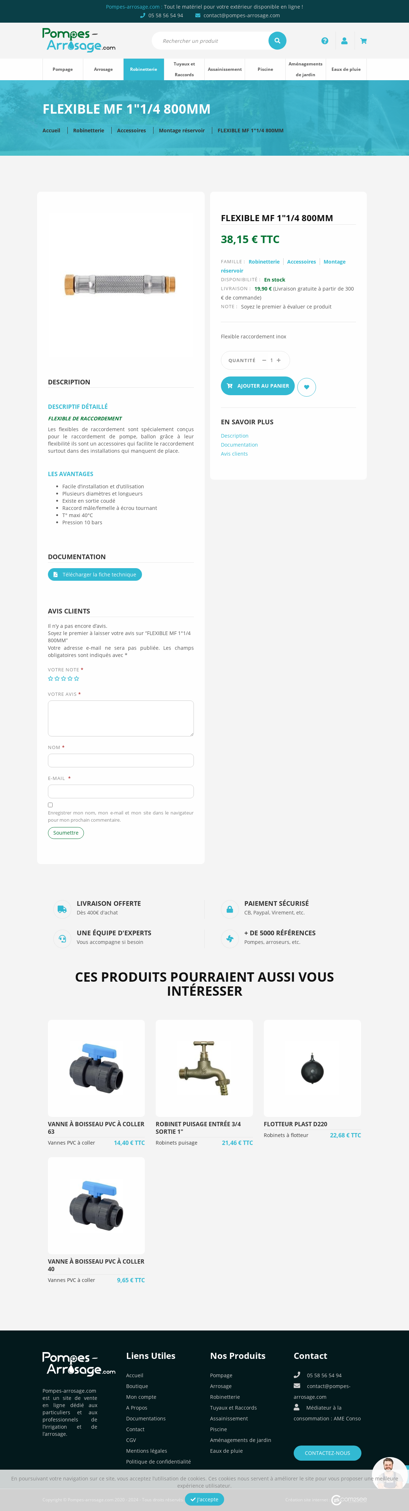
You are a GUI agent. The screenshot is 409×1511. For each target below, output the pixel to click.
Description (235, 432)
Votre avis (64, 694)
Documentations (146, 1418)
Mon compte (141, 1396)
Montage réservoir (182, 130)
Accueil (51, 130)
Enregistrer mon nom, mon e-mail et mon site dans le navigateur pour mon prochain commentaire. (121, 816)
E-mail (59, 778)
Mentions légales (146, 1450)
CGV (131, 1440)
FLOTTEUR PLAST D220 (295, 1124)
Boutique (137, 1386)
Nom (56, 747)
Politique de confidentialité (158, 1461)
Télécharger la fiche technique (95, 574)
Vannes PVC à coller (71, 1142)
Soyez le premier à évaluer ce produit (286, 306)
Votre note (66, 669)
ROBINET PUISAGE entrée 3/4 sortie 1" (198, 1128)
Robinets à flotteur (286, 1135)
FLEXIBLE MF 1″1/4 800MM (251, 130)
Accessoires (131, 130)
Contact (135, 1429)
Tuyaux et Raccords (184, 69)
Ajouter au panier (258, 384)
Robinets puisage (176, 1142)
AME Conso (347, 1418)
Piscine (265, 69)
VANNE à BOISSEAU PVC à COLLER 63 (96, 1128)
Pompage (63, 69)
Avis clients (234, 450)
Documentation (239, 441)
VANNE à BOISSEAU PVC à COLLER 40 (96, 1265)
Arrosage (103, 69)
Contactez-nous (327, 1453)
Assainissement (225, 69)
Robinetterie (143, 69)
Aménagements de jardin (306, 69)
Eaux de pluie (346, 69)
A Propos (136, 1407)
